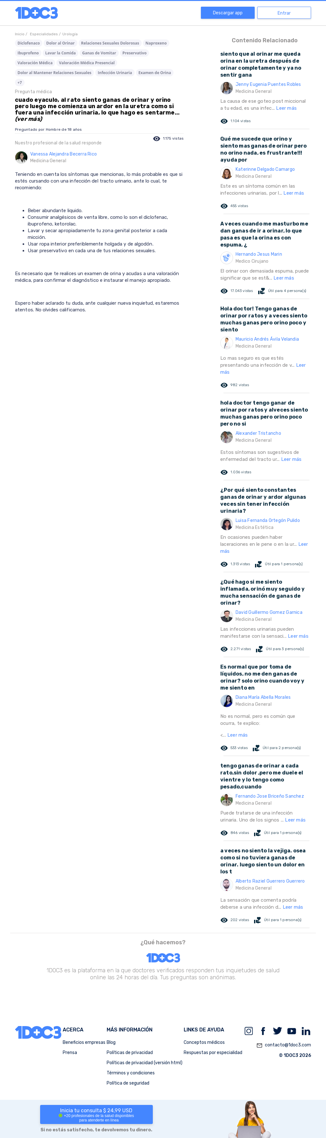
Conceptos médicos (204, 1042)
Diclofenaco (29, 43)
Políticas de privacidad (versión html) (144, 1062)
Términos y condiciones (131, 1073)
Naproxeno (156, 43)
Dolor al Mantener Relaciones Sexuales (54, 72)
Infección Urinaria (115, 72)
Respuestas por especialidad (213, 1052)
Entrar (284, 13)
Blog (111, 1042)
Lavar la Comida (60, 53)
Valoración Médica (35, 63)
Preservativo (135, 53)
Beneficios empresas (84, 1042)
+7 (20, 82)
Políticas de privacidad (130, 1052)
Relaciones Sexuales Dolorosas (110, 43)
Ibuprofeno (28, 53)
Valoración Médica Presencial (87, 63)
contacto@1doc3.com (283, 1045)
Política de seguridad (128, 1083)
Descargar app (228, 13)
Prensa (70, 1052)
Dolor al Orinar (60, 43)
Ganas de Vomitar (99, 53)
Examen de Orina (154, 72)
